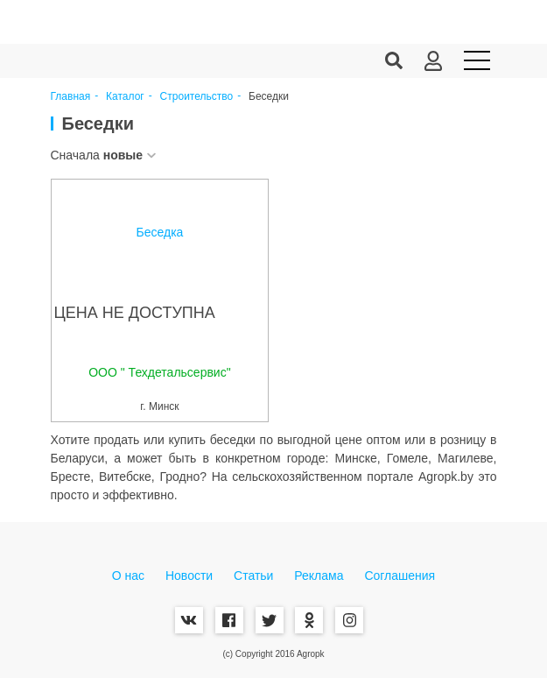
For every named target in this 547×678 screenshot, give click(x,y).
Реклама (318, 576)
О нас (128, 576)
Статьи (253, 576)
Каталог (125, 96)
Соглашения (399, 576)
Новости (189, 576)
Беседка (160, 232)
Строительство (197, 96)
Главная (71, 96)
